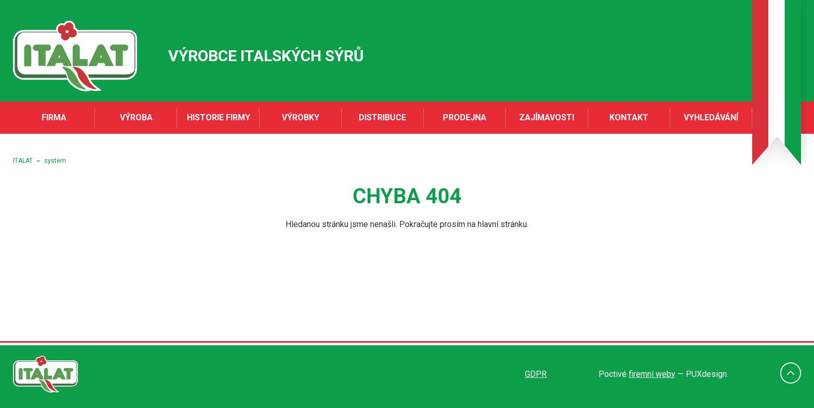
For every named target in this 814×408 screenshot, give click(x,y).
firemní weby (652, 374)
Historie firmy (218, 117)
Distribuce (382, 117)
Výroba (136, 117)
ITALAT (23, 160)
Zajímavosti (546, 117)
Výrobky (300, 117)
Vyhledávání (711, 117)
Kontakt (628, 117)
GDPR (536, 374)
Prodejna (464, 117)
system (55, 160)
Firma (54, 117)
